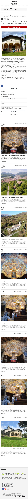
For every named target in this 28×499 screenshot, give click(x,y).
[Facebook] (2, 85)
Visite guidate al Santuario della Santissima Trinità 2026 (13, 155)
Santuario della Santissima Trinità (7, 107)
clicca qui (11, 486)
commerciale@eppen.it (8, 485)
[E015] (8, 489)
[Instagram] (5, 489)
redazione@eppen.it (8, 484)
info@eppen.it (8, 483)
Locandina (2, 103)
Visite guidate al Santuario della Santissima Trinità (12, 197)
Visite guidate (4, 12)
